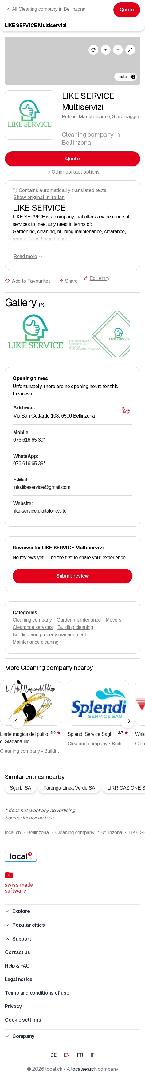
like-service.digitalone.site (39, 510)
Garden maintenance (79, 620)
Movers (113, 620)
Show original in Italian (39, 197)
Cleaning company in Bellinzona (88, 832)
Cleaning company (32, 620)
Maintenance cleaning (35, 642)
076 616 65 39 (29, 439)
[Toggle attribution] (133, 77)
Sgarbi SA (20, 788)
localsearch (83, 1069)
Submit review (72, 576)
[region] (72, 61)
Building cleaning (75, 627)
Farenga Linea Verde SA (69, 788)
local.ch (13, 832)
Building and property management (49, 634)
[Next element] (127, 720)
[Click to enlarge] (35, 334)
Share (68, 281)
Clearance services (33, 627)
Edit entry (96, 278)
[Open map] (126, 410)
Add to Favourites (31, 281)
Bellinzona (38, 832)
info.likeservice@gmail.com (41, 487)
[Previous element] (17, 720)
